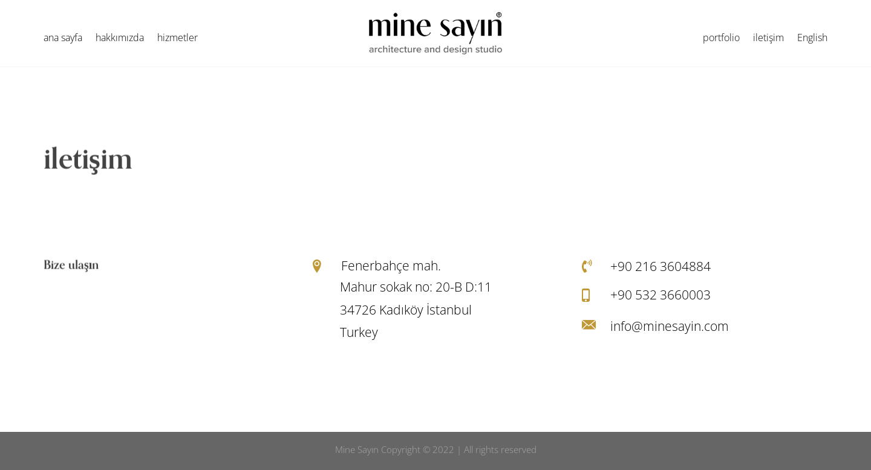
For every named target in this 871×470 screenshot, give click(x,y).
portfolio (721, 38)
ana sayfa (63, 38)
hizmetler (177, 38)
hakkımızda (120, 38)
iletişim (768, 38)
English (812, 38)
